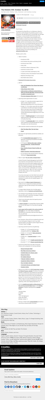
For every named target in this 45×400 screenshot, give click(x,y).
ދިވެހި (37, 341)
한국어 (29, 339)
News (31, 313)
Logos (27, 318)
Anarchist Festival (32, 236)
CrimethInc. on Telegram (25, 387)
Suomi (8, 337)
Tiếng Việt (29, 341)
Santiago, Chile (35, 231)
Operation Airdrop (25, 267)
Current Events (17, 313)
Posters (11, 318)
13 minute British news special (30, 138)
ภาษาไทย (15, 341)
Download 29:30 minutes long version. (27, 80)
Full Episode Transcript (21, 25)
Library (5, 3)
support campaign (23, 203)
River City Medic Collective (27, 263)
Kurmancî (3, 343)
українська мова (22, 341)
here (24, 179)
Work (26, 323)
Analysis (11, 313)
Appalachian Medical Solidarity (28, 261)
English (3, 336)
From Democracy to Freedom (8, 323)
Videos (19, 318)
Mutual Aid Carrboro (25, 254)
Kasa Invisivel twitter (31, 155)
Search (21, 3)
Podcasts (13, 3)
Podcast (3, 327)
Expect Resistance (32, 323)
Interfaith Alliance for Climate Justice (29, 252)
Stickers (16, 318)
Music (23, 318)
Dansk (7, 341)
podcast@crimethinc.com (5, 34)
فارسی (11, 339)
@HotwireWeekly (34, 301)
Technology (36, 313)
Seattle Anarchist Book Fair (37, 240)
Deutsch (16, 336)
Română (33, 339)
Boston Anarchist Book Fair (37, 242)
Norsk (7, 343)
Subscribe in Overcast (5, 41)
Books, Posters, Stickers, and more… (10, 332)
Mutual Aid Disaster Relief (26, 248)
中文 (21, 337)
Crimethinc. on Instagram (11, 387)
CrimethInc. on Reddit (36, 387)
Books (2, 3)
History (23, 313)
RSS (6, 311)
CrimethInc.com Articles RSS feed (39, 387)
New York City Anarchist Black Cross (27, 285)
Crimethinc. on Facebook (8, 387)
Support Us (42, 1)
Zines (2, 318)
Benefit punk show (30, 115)
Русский (36, 336)
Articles (3, 311)
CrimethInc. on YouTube (33, 387)
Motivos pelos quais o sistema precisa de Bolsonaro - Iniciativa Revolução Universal (31, 144)
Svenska (3, 341)
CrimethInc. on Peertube (31, 387)
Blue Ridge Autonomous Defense (28, 250)
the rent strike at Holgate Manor (33, 157)
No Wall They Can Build (25, 325)
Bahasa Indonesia (27, 337)
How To (28, 313)
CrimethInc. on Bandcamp (22, 387)
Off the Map (35, 325)
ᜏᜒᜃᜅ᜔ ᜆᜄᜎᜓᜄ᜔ (13, 343)
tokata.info (25, 201)
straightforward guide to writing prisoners (31, 284)
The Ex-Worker (4, 329)
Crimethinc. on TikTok (28, 387)
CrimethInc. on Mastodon (5, 387)
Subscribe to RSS (5, 38)
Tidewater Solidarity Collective (27, 258)
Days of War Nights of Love (12, 325)
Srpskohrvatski (23, 339)
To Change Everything (34, 318)
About (30, 3)
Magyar (38, 337)
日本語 (11, 337)
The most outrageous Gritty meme (28, 96)
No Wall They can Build (14, 329)
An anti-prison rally (30, 121)
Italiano (11, 336)
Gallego (41, 341)
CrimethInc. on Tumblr (19, 387)
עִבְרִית (11, 341)
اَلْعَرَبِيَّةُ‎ (37, 339)
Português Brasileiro (28, 336)
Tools (9, 3)
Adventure (6, 313)
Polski (40, 336)
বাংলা (41, 339)
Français (21, 336)
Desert (22, 131)
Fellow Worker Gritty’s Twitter (27, 89)
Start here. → (40, 363)
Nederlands (16, 339)
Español (7, 336)
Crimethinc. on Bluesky (14, 387)
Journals (6, 318)
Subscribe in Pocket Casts (11, 41)
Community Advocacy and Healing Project (30, 265)
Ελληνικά (3, 337)
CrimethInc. (3, 1)
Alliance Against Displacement (33, 182)
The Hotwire (24, 329)
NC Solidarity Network (26, 256)
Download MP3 (22, 22)
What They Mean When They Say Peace (29, 129)
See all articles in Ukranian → (7, 4)
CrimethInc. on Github (17, 387)
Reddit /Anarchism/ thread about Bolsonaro (30, 151)
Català (34, 341)
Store (17, 3)
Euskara (3, 339)
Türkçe (7, 339)
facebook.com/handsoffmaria (35, 191)
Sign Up (38, 379)
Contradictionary (20, 323)
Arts (2, 313)
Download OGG (34, 22)
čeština (34, 337)
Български (17, 337)
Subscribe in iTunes (11, 38)
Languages (25, 3)
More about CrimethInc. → (36, 357)
